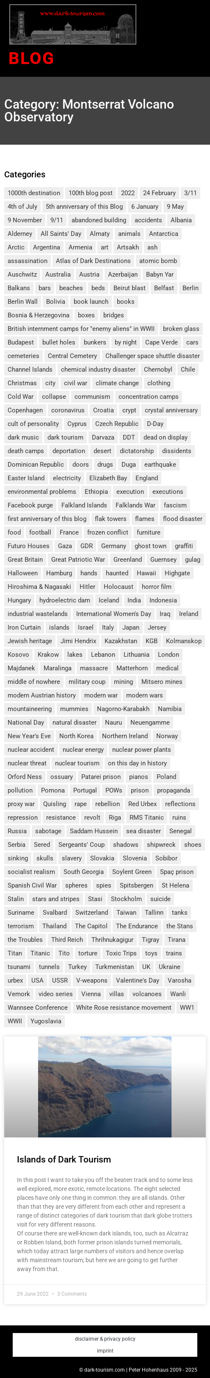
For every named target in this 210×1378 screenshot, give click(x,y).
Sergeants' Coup (81, 845)
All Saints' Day (61, 234)
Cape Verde (161, 342)
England (146, 478)
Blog (31, 58)
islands (59, 627)
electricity (67, 478)
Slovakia (102, 858)
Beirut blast (129, 288)
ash (152, 247)
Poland (166, 777)
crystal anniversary (171, 410)
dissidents (176, 451)
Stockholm (126, 899)
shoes (193, 845)
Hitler (87, 587)
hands (88, 573)
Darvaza (103, 437)
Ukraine (169, 967)
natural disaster (74, 722)
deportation (68, 451)
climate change (117, 383)
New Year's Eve (29, 736)
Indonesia (163, 600)
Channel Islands (30, 369)
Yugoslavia (45, 1021)
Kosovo (18, 654)
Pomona (53, 790)
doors (80, 464)
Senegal (180, 831)
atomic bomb (158, 261)
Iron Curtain (24, 627)
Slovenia (135, 858)
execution (130, 492)
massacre (94, 668)
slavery (72, 858)
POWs (113, 790)
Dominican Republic (36, 464)
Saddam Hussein (94, 831)
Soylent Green (132, 872)
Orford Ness (25, 777)
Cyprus (77, 424)
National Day (26, 722)
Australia (58, 274)
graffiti (184, 546)
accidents (148, 220)
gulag (192, 559)
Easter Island (26, 478)
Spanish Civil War (32, 885)
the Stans (179, 926)
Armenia (80, 247)
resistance (61, 817)
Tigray (150, 940)
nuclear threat (27, 763)
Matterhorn (132, 668)
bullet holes (58, 342)
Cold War (20, 397)
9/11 (56, 220)
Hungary (19, 600)
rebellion (107, 804)
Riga (115, 817)
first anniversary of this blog (47, 519)
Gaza (65, 546)
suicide (160, 899)
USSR (60, 980)
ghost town (150, 546)
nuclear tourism (77, 763)
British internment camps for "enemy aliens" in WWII (81, 329)
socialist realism (31, 872)
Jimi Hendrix (78, 641)
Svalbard (55, 912)
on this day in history (137, 763)
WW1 (187, 1007)
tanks (180, 912)
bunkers (95, 342)
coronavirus (68, 410)
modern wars (144, 695)
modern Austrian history (42, 695)
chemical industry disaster (98, 369)
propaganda (173, 790)
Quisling (54, 804)
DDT (129, 437)
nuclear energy (83, 749)
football (40, 532)
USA (37, 980)
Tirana (176, 940)
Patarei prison (101, 777)
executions (167, 492)
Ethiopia (96, 492)
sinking (18, 858)
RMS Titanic (147, 817)
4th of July (22, 206)
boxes (86, 315)
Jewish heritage (30, 641)
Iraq (165, 614)
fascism (175, 505)
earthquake (160, 464)
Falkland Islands (84, 505)
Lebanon (103, 654)
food (14, 532)
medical (167, 668)
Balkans (19, 288)
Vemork (19, 994)
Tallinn (154, 912)
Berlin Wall (23, 301)
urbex (15, 980)
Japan (130, 627)
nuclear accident (31, 749)
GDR (86, 546)
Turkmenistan (114, 967)
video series (56, 994)
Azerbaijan (123, 274)
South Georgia (84, 872)
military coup (87, 682)
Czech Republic (116, 424)
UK (146, 967)
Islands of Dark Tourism (64, 1159)
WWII (15, 1021)
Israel (86, 627)
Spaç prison (176, 872)
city (50, 383)
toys (151, 953)
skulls (44, 858)
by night (126, 342)
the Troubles (25, 940)
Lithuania (136, 654)
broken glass (181, 329)
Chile (188, 369)
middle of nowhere (34, 682)
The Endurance (137, 926)
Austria (89, 274)
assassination (27, 261)
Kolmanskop (184, 641)
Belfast (164, 288)
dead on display (166, 437)
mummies (74, 709)
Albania (181, 220)
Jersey (157, 627)
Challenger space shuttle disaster (152, 356)
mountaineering (30, 709)
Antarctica (163, 234)
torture (87, 953)
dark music (23, 437)
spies (103, 885)
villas (116, 994)
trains (174, 953)
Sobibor (166, 858)
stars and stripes (56, 899)
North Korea (76, 736)
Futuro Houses (29, 546)
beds (98, 288)
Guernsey (163, 559)
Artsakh (128, 247)
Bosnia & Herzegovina (38, 315)
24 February (159, 193)
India (134, 600)
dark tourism (65, 437)
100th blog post (91, 193)
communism (92, 397)
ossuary (61, 777)
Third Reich (67, 940)
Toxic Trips (121, 953)
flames (145, 519)
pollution (20, 790)
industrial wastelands (38, 614)
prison (140, 790)
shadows (125, 845)
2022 (128, 193)
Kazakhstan (121, 641)
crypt (129, 410)
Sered (42, 845)
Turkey (77, 967)
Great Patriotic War (78, 559)
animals (129, 234)
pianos (138, 777)
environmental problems (42, 492)
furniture (148, 532)
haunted (117, 573)
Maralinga (58, 668)
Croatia (103, 410)
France (69, 532)
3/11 (190, 193)
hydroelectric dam (64, 600)
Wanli (178, 994)
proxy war (21, 804)
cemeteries (23, 356)
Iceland (109, 600)
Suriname (21, 912)
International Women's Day (113, 614)
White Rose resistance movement (123, 1007)
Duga (129, 464)
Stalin (16, 899)
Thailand (54, 926)
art (104, 247)
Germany (113, 546)
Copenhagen (25, 410)
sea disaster (143, 831)
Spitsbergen (136, 885)
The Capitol (91, 926)
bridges (113, 315)
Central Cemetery (72, 356)
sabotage (48, 831)
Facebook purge (30, 505)
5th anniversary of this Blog (84, 206)
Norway (167, 736)
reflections (180, 804)
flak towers (111, 519)
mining (123, 682)
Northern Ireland (125, 736)
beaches (71, 288)
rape (81, 804)
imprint (105, 1351)
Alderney (20, 234)
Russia (17, 831)
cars (192, 342)
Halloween (23, 573)
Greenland (127, 559)
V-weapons (92, 980)
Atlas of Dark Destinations (93, 261)
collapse (54, 397)
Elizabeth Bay (108, 478)
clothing (158, 383)
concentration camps (149, 397)
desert (102, 451)
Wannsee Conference (38, 1007)
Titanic (40, 953)
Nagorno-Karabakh (123, 709)
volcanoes (147, 994)
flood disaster (182, 519)
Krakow (48, 654)
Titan (15, 953)
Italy (108, 627)
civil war (75, 383)
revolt (92, 817)
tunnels (49, 967)
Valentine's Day (137, 980)
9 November (25, 220)
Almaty (100, 234)
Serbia (16, 845)
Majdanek (21, 668)
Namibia (170, 709)
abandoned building (99, 220)
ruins (179, 817)
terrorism (21, 926)
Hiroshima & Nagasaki (39, 587)
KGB (152, 641)
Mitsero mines (161, 682)
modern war (101, 695)
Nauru (113, 722)
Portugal (85, 790)
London (168, 654)
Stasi (95, 899)
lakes (75, 654)
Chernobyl (158, 369)
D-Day (155, 424)
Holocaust (118, 587)
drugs (105, 464)
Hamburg (59, 573)
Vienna (91, 994)
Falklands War (135, 505)
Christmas (22, 383)
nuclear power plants (141, 749)
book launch (91, 301)
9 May (175, 206)
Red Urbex (142, 804)
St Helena (175, 885)
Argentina (46, 247)
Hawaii (146, 573)
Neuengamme (150, 722)
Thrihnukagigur (112, 940)
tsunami (19, 967)
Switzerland (91, 912)
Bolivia (55, 301)
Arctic (16, 247)
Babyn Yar (160, 274)
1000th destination (34, 193)
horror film (156, 587)
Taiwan (126, 912)
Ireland (188, 614)
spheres (76, 885)
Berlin (190, 288)
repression (23, 817)
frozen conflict (107, 532)
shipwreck (161, 845)
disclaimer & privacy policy (105, 1339)
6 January (144, 206)
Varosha (179, 980)
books (126, 301)
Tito (64, 953)
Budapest (21, 342)
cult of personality (33, 424)
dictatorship (137, 451)
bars (45, 288)
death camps (26, 451)
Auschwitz (22, 274)
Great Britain (25, 559)
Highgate (177, 573)
